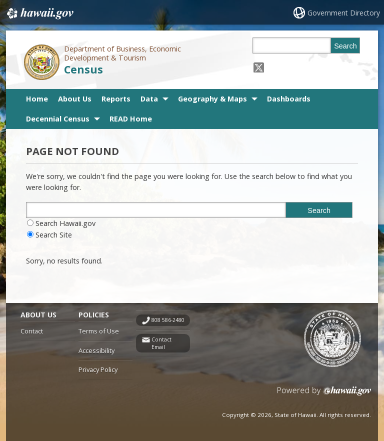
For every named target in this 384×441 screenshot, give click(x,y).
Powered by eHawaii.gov (324, 394)
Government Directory (344, 13)
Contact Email (162, 343)
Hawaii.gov (39, 13)
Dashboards (288, 99)
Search (345, 46)
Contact (31, 331)
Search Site (54, 235)
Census (83, 69)
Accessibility (96, 350)
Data (149, 99)
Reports (116, 99)
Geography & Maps (212, 99)
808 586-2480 (168, 320)
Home (37, 99)
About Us (75, 99)
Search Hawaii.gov (66, 223)
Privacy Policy (98, 369)
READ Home (131, 119)
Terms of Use (98, 331)
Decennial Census (58, 119)
